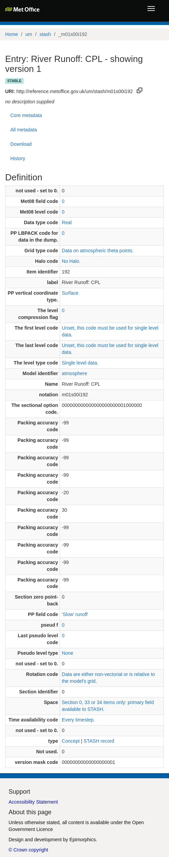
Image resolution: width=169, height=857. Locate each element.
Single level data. (80, 363)
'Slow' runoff (74, 614)
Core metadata (26, 115)
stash (45, 34)
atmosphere (74, 373)
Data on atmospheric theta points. (97, 250)
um (28, 34)
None (67, 653)
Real (67, 222)
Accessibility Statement (33, 802)
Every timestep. (78, 719)
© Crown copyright (28, 850)
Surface (70, 293)
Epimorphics (82, 839)
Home (11, 34)
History (17, 158)
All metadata (23, 129)
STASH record (99, 741)
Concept (71, 741)
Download (21, 144)
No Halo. (71, 261)
